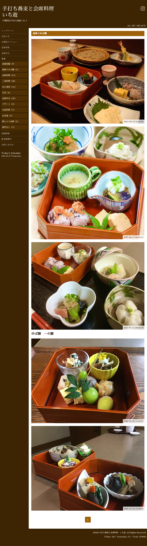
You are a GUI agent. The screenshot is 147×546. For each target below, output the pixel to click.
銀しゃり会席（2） (10, 121)
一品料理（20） (9, 81)
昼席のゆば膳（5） (10, 70)
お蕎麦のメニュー (9, 42)
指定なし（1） (8, 127)
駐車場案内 (6, 139)
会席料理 (5, 48)
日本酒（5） (7, 116)
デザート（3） (8, 104)
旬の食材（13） (9, 87)
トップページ (7, 31)
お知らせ (5, 36)
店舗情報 (5, 133)
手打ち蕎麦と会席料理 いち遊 (112, 533)
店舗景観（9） (8, 64)
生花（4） (6, 93)
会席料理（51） (9, 75)
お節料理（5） (8, 110)
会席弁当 (5, 53)
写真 (3, 59)
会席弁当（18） (9, 98)
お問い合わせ (7, 145)
